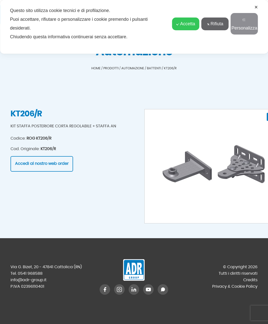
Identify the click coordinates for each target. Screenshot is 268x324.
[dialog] (134, 27)
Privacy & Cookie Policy (234, 286)
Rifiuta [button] (215, 23)
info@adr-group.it (29, 280)
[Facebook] (105, 289)
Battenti (154, 68)
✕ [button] (256, 7)
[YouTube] (148, 289)
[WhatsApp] (163, 289)
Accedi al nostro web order (42, 164)
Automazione (132, 68)
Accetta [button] (185, 23)
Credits (250, 280)
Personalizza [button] (244, 24)
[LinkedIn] (134, 289)
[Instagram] (119, 289)
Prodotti (111, 68)
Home (96, 68)
